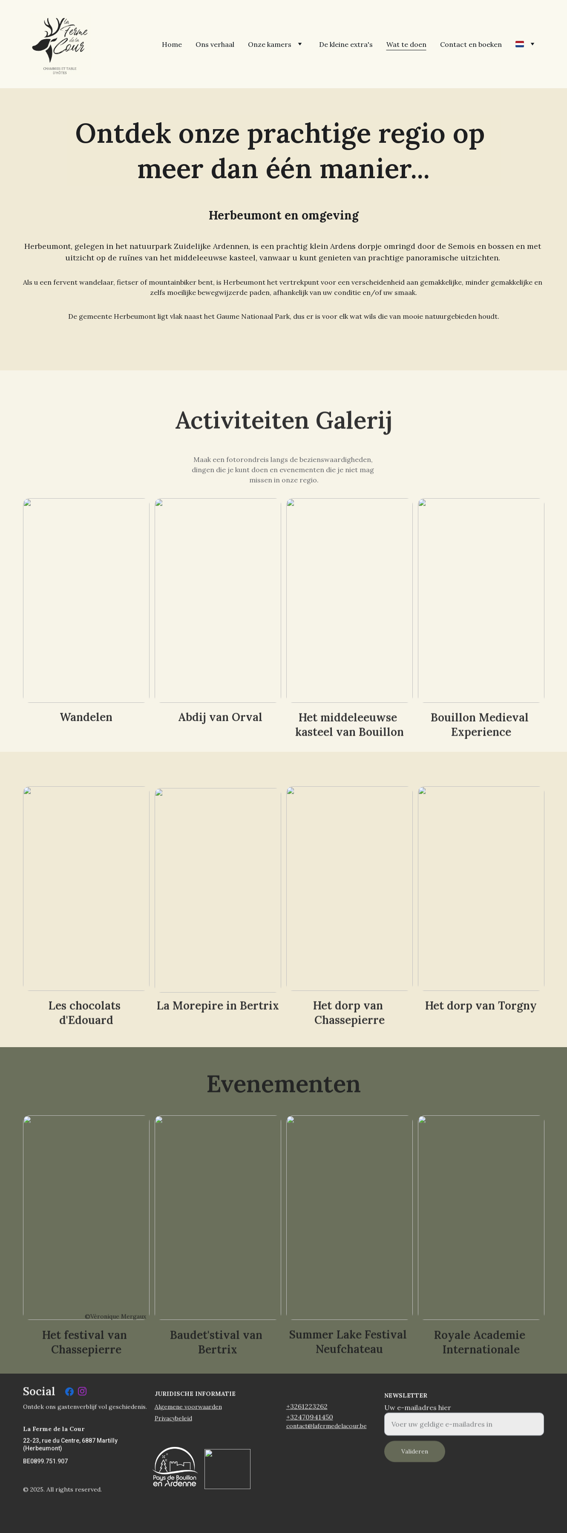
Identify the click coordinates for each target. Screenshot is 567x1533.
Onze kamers (269, 44)
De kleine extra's (346, 44)
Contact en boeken (471, 44)
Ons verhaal (215, 44)
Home (172, 44)
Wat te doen (406, 44)
